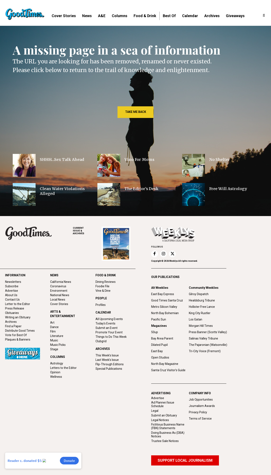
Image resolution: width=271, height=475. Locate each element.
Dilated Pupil (159, 344)
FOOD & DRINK (105, 275)
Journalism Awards (202, 406)
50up (154, 332)
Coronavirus (58, 286)
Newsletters (13, 281)
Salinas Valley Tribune (203, 338)
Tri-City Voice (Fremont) (205, 351)
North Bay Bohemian (165, 313)
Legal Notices (160, 420)
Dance (54, 327)
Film (53, 331)
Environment (58, 290)
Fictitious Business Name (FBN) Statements (167, 426)
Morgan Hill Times (201, 325)
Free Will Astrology (228, 188)
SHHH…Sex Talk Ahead (62, 159)
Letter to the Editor (17, 304)
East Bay (157, 351)
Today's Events (105, 323)
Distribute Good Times (20, 330)
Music (54, 340)
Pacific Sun (158, 319)
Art (52, 322)
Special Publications (108, 368)
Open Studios (160, 357)
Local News (57, 299)
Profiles (100, 305)
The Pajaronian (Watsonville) (208, 344)
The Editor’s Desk (141, 188)
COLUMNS (57, 357)
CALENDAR (103, 312)
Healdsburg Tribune (202, 300)
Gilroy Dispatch (199, 294)
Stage (54, 349)
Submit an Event (106, 328)
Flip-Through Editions (109, 364)
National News (59, 295)
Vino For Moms (139, 159)
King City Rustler (199, 313)
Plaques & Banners (17, 339)
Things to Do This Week (111, 336)
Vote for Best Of (16, 335)
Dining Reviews (105, 281)
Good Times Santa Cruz (167, 300)
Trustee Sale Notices (165, 441)
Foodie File (102, 286)
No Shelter (220, 159)
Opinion (55, 372)
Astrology (56, 363)
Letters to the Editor (63, 368)
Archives (11, 321)
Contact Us (12, 299)
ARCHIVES (87, 231)
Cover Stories (59, 304)
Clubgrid (100, 341)
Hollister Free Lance (202, 306)
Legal (154, 410)
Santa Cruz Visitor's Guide (168, 370)
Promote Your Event (109, 332)
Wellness (56, 376)
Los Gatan (195, 319)
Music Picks (58, 344)
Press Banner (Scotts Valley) (208, 332)
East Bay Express (162, 294)
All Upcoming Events (109, 319)
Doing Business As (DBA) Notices (167, 434)
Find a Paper (13, 326)
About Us (11, 295)
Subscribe (11, 286)
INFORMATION (15, 275)
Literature (56, 336)
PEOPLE (101, 298)
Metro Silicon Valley (164, 306)
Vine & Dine (103, 290)
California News (60, 281)
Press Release (14, 308)
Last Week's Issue (107, 359)
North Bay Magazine (164, 363)
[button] (264, 16)
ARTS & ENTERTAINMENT (62, 314)
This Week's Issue (107, 355)
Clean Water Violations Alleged (62, 191)
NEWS (54, 275)
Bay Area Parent (162, 338)
